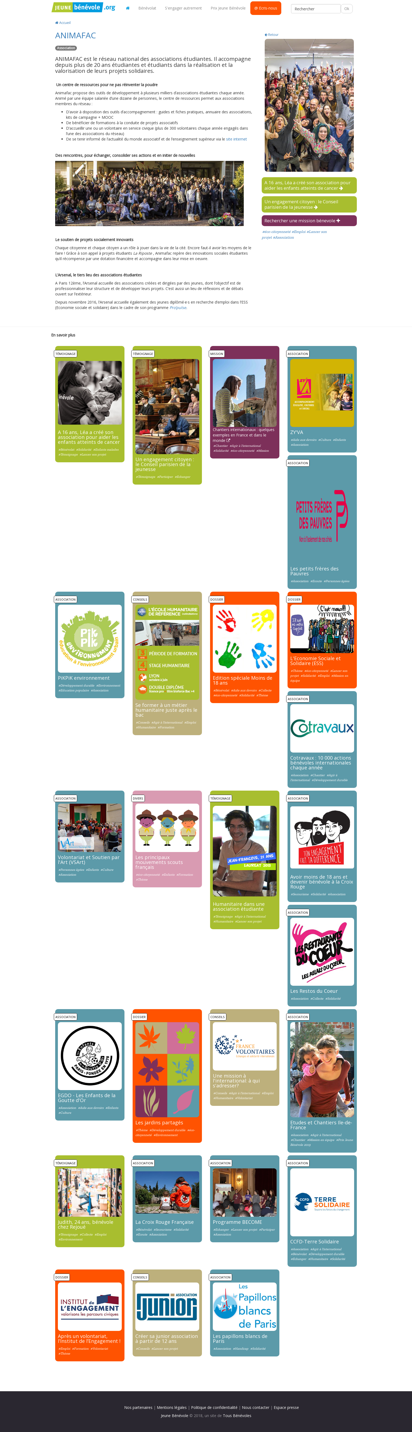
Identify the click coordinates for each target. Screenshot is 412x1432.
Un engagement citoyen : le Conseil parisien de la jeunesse (301, 204)
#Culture (324, 440)
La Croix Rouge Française (164, 1221)
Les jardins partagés (159, 1122)
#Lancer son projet (93, 454)
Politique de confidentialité (214, 1407)
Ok (346, 8)
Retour (272, 34)
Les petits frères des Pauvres (314, 571)
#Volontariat (243, 1098)
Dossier (216, 599)
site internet (236, 139)
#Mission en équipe (320, 1140)
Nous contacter (255, 1407)
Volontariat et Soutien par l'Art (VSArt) (89, 860)
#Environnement (108, 685)
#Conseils (142, 722)
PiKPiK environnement (84, 677)
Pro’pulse (178, 307)
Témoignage (65, 354)
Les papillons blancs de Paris (240, 1338)
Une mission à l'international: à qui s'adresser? (236, 1080)
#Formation (166, 727)
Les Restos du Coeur (314, 990)
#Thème (262, 695)
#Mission (262, 451)
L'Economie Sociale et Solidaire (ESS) (315, 661)
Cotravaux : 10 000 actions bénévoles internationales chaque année (320, 762)
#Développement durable (76, 685)
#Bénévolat (66, 449)
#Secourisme (300, 894)
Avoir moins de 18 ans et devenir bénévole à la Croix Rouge (321, 881)
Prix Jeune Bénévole (228, 8)
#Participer (165, 477)
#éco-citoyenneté (276, 231)
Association (298, 354)
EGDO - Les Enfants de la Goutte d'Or (87, 1098)
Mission (216, 354)
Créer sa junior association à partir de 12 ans (166, 1338)
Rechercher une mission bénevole (302, 220)
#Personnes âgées (336, 581)
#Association (283, 237)
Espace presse (286, 1407)
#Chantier (220, 446)
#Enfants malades (105, 449)
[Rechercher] (316, 8)
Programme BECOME (237, 1221)
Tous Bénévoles (237, 1415)
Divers (138, 798)
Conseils (140, 599)
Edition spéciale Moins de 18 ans (242, 680)
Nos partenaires (138, 1407)
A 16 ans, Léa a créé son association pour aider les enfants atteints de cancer (307, 185)
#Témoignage (68, 454)
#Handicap (240, 1348)
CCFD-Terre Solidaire (314, 1241)
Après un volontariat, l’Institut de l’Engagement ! (89, 1338)
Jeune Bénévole (174, 1415)
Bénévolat (147, 8)
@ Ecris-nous (265, 8)
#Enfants (339, 440)
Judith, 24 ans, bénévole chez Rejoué (85, 1224)
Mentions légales (172, 1407)
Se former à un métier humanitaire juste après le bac (166, 710)
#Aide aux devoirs (303, 440)
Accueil (63, 22)
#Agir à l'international (245, 446)
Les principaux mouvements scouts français (159, 862)
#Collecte (264, 690)
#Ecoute (316, 581)
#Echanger (182, 477)
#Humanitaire (146, 727)
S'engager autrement (183, 8)
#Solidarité (83, 449)
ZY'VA (296, 432)
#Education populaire (73, 690)
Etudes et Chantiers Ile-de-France (321, 1125)
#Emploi (298, 231)
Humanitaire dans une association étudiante (239, 906)
